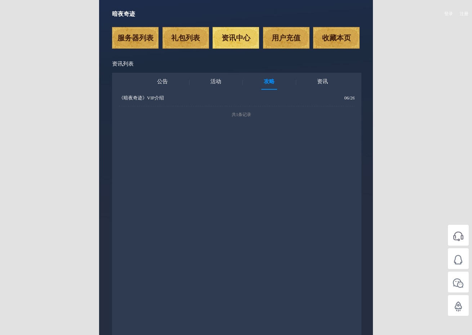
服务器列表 (135, 38)
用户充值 (286, 38)
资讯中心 (236, 38)
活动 (215, 81)
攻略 (269, 81)
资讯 (322, 81)
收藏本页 (336, 38)
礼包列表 (185, 38)
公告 (162, 81)
